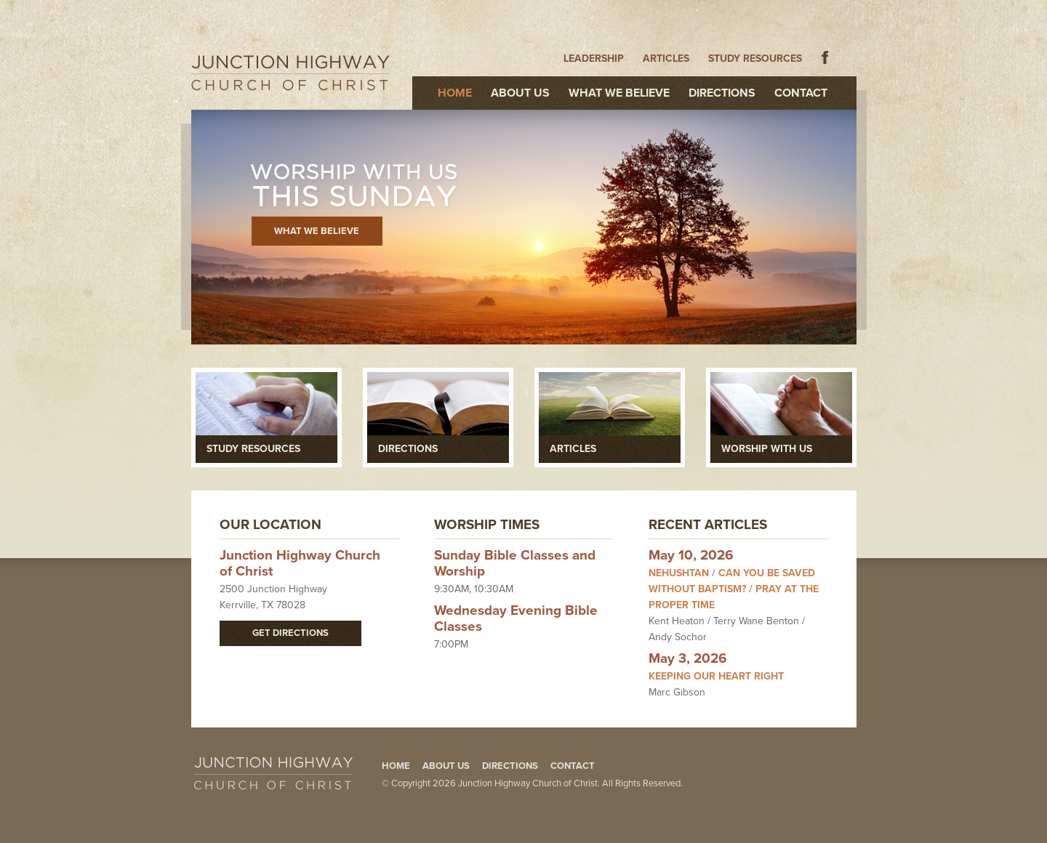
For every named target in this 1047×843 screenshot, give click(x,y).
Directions (722, 93)
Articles (666, 58)
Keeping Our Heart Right (716, 676)
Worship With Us (766, 449)
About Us (520, 93)
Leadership (593, 58)
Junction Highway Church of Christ (291, 73)
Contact (800, 93)
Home (455, 93)
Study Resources (755, 58)
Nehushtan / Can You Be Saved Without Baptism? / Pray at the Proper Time (734, 589)
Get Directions (290, 633)
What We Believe (619, 93)
